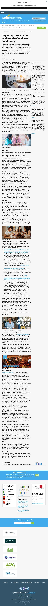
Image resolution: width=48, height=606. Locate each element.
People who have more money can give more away (38, 95)
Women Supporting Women (23, 334)
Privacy (23, 602)
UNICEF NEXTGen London (7, 372)
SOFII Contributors (14, 582)
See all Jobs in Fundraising (37, 503)
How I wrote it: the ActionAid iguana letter (38, 121)
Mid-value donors (7, 464)
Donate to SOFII (41, 27)
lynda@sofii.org (32, 592)
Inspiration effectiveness (18, 25)
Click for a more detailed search (40, 20)
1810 (25, 603)
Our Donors (37, 582)
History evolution (6, 25)
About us (6, 582)
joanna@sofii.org (27, 594)
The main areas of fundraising (19, 31)
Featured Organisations (26, 582)
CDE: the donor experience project (10, 27)
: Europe (23, 509)
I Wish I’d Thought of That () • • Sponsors (23, 502)
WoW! (20, 27)
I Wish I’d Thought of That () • (23, 507)
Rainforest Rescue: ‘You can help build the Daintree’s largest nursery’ (38, 109)
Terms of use (26, 602)
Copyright (30, 602)
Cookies (19, 602)
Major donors (23, 464)
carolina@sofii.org (31, 593)
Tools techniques (30, 25)
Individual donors (28, 31)
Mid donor (28, 464)
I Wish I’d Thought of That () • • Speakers (23, 504)
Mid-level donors (15, 464)
